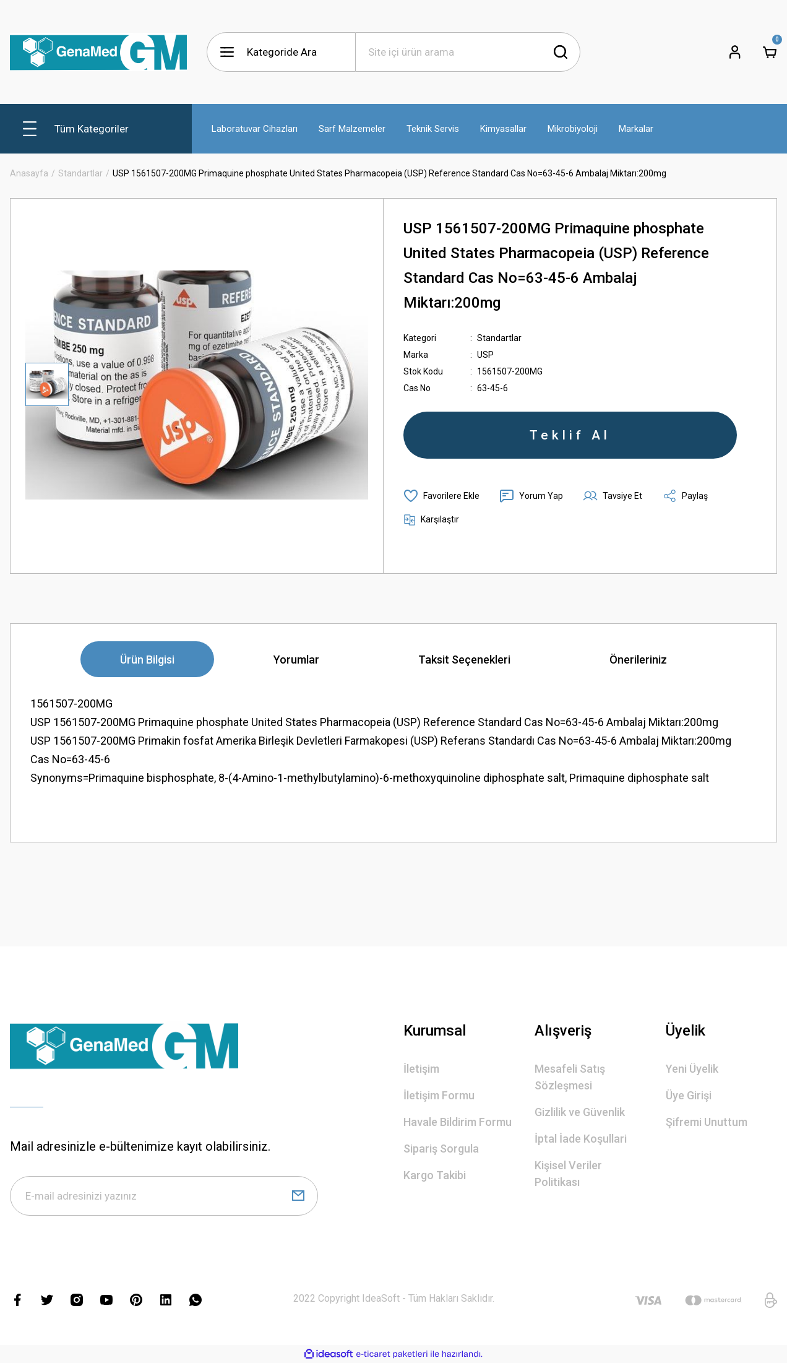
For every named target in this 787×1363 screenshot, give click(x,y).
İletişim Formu (439, 1095)
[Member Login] (735, 52)
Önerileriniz (638, 659)
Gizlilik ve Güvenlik (580, 1112)
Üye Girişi (689, 1095)
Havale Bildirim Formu (457, 1121)
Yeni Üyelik (692, 1068)
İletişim (421, 1068)
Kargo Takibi (434, 1175)
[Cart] (769, 52)
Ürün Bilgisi (147, 659)
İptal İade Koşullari (581, 1138)
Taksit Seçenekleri (464, 659)
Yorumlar (296, 659)
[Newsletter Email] (164, 1196)
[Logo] (98, 52)
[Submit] (298, 1196)
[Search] (467, 52)
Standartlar (499, 338)
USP (485, 355)
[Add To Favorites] (441, 495)
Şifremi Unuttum (706, 1121)
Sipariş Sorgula (441, 1148)
